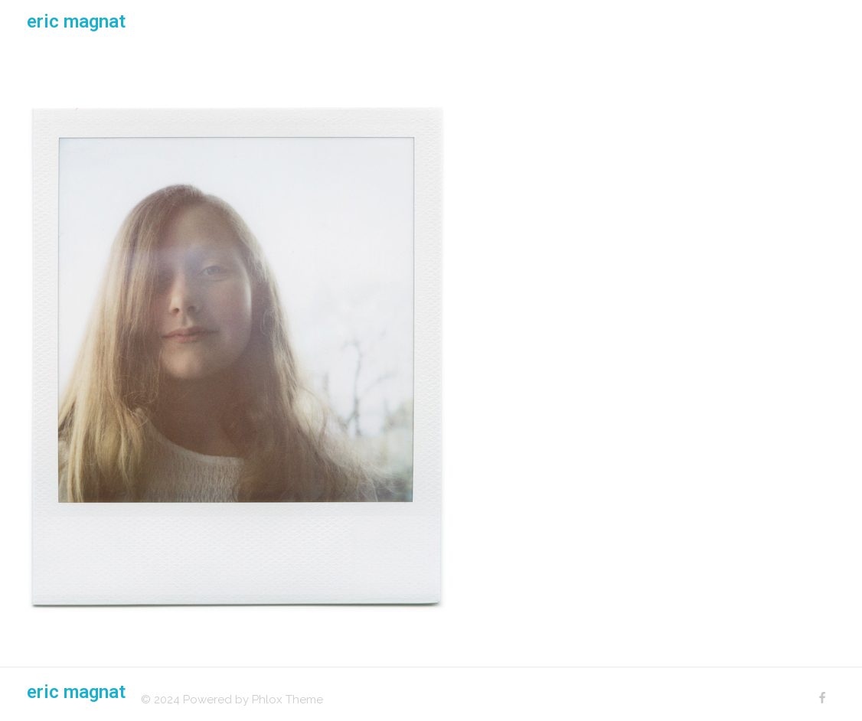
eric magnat (76, 21)
